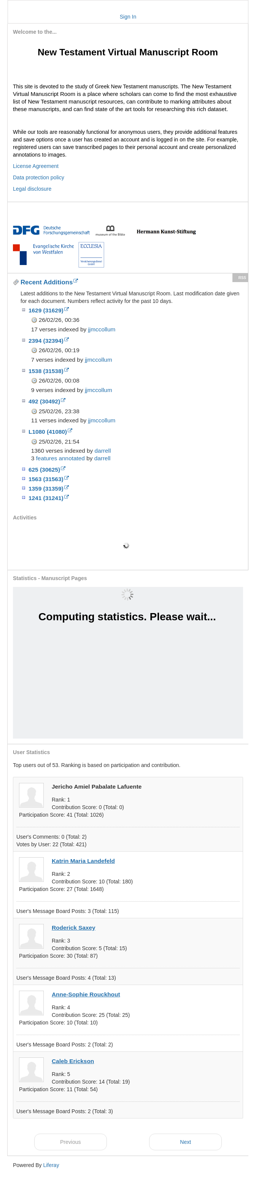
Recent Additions (49, 282)
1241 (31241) (49, 498)
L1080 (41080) (50, 431)
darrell (103, 450)
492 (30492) (47, 401)
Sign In (128, 17)
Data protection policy (38, 177)
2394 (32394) (49, 340)
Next (185, 1142)
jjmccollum (101, 329)
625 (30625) (47, 469)
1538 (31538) (49, 371)
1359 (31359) (49, 488)
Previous (70, 1142)
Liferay (51, 1165)
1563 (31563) (49, 479)
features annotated (60, 458)
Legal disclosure (32, 189)
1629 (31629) (49, 310)
